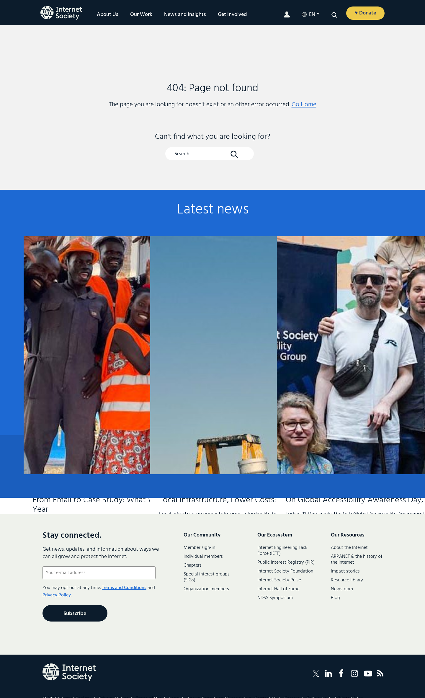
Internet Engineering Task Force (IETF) (282, 550)
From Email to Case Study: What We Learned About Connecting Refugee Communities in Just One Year (84, 327)
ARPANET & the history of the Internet (356, 559)
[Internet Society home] (61, 13)
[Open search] (334, 15)
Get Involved (232, 14)
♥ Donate (365, 13)
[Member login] (287, 14)
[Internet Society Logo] (69, 672)
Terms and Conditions (124, 588)
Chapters (193, 565)
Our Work (141, 14)
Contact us (369, 467)
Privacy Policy (56, 595)
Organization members (206, 589)
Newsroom (342, 589)
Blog (335, 598)
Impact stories (345, 571)
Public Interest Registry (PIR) (286, 562)
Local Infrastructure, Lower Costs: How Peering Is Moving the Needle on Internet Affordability (210, 322)
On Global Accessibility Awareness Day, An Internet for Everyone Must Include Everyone (337, 325)
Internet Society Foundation (285, 571)
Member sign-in (199, 548)
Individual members (203, 556)
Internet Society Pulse (279, 580)
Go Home (304, 105)
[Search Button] (234, 154)
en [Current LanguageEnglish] (312, 15)
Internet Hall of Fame (278, 589)
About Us (107, 14)
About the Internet (349, 548)
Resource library (347, 580)
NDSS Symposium (275, 598)
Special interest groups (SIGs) (207, 577)
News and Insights (185, 14)
